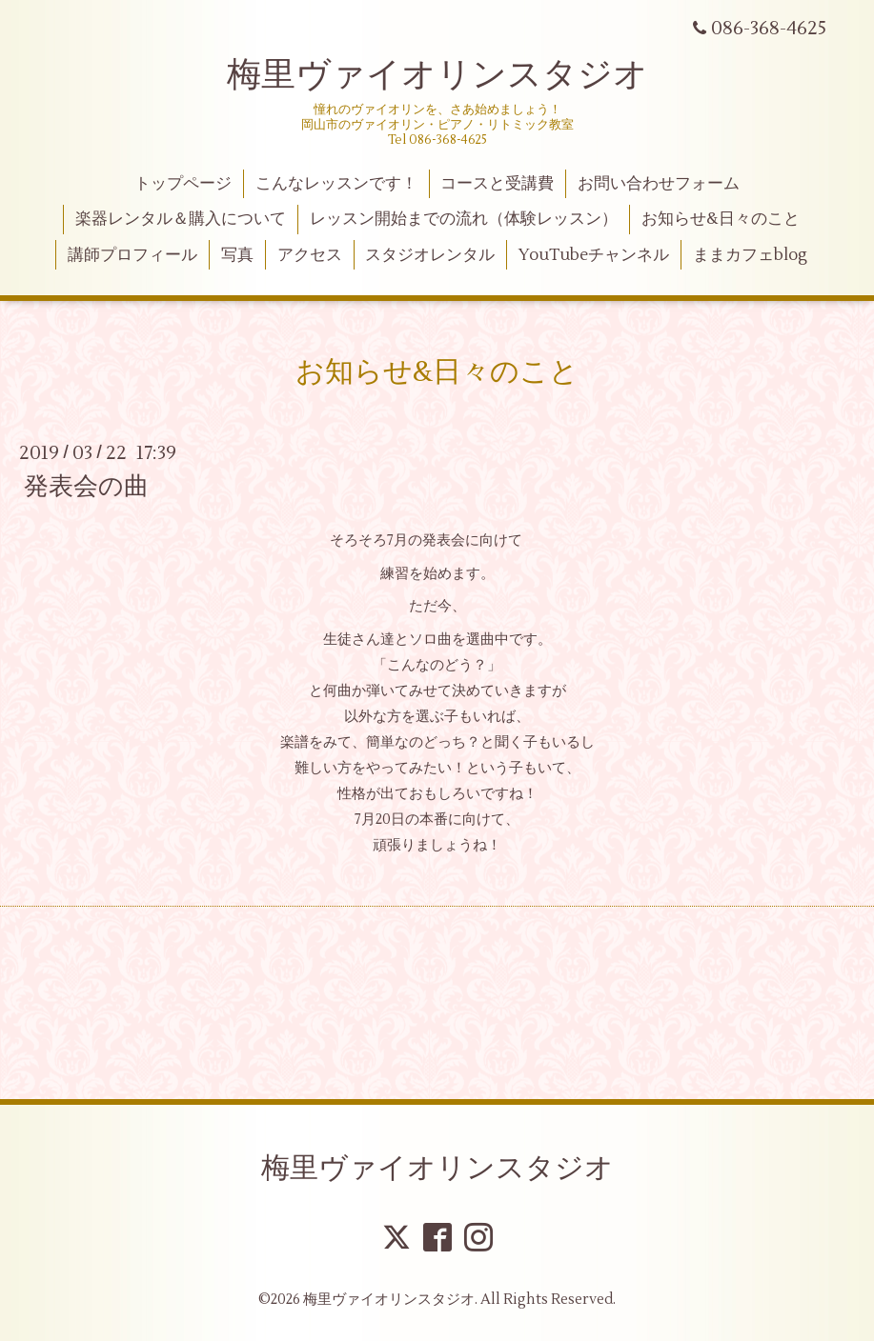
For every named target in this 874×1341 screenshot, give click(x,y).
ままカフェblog (750, 255)
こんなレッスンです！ (336, 183)
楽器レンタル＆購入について (180, 219)
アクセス (309, 255)
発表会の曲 (86, 486)
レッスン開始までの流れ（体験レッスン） (464, 219)
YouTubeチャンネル (593, 255)
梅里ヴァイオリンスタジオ (437, 75)
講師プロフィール (132, 255)
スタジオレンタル (430, 255)
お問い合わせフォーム (659, 183)
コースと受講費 (497, 183)
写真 (237, 255)
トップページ (183, 183)
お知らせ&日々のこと (720, 219)
